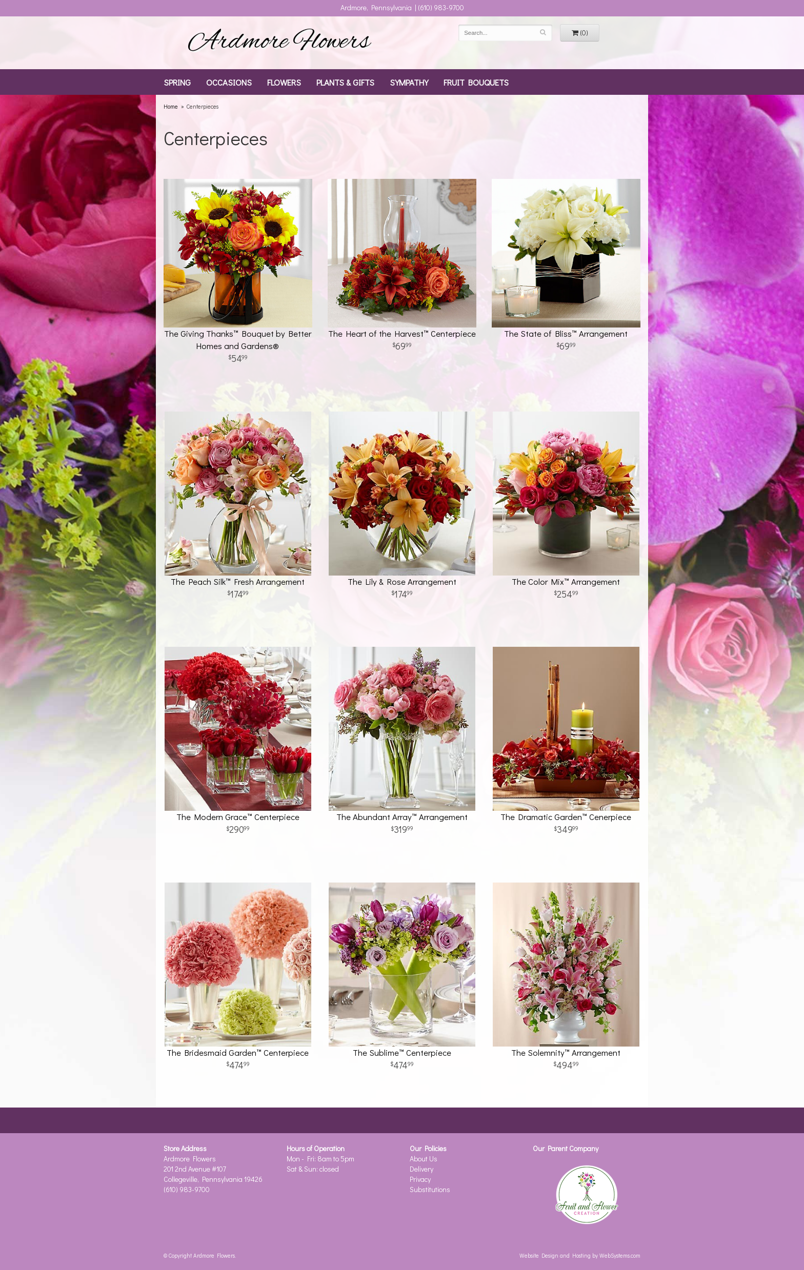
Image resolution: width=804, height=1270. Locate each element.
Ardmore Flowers (279, 42)
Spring (177, 82)
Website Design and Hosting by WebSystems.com (579, 1255)
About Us (423, 1158)
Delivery (421, 1169)
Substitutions (430, 1189)
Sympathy (409, 82)
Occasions (229, 82)
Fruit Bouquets (476, 82)
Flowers (284, 82)
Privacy (420, 1179)
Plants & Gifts (345, 82)
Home (171, 106)
